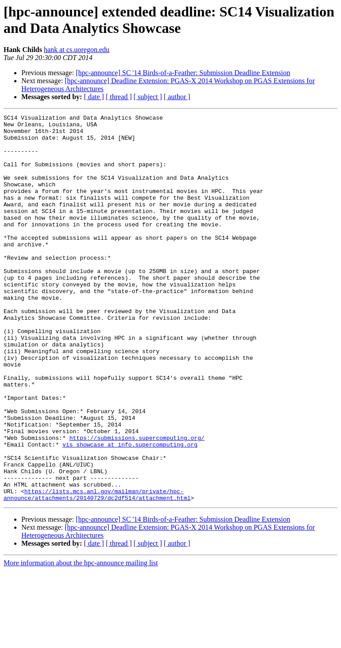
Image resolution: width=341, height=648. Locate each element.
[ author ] (177, 97)
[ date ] (94, 97)
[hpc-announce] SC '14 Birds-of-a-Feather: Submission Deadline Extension (183, 72)
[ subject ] (148, 97)
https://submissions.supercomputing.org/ (136, 503)
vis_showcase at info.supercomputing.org (130, 511)
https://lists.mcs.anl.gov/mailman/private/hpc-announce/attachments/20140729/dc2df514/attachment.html (97, 571)
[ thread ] (119, 97)
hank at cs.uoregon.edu (77, 49)
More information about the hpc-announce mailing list (81, 640)
